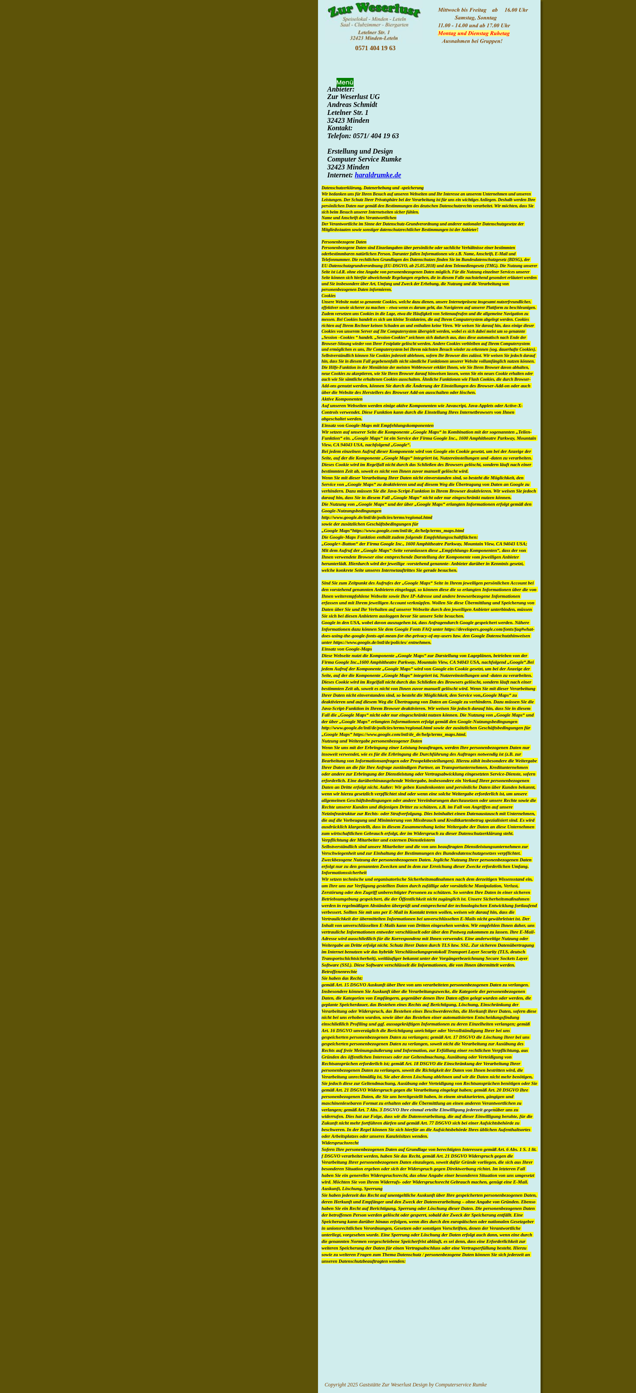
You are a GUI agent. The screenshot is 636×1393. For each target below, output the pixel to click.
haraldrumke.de (378, 175)
